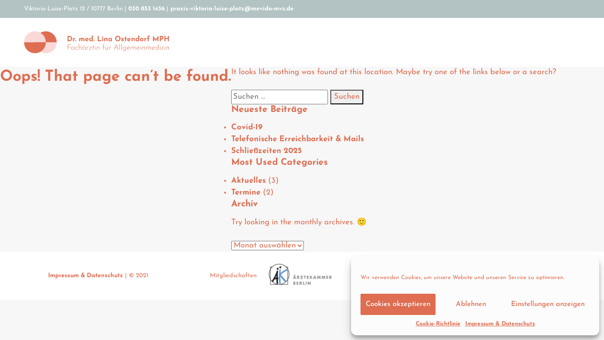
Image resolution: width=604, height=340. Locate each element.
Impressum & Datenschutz (500, 324)
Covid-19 (246, 127)
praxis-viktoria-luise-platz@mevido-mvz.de (232, 9)
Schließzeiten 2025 (266, 151)
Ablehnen (471, 304)
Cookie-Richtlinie (438, 324)
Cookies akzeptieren (398, 304)
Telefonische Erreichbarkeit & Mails (297, 139)
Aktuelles (248, 181)
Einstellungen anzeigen (548, 304)
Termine (245, 192)
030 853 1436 (146, 9)
